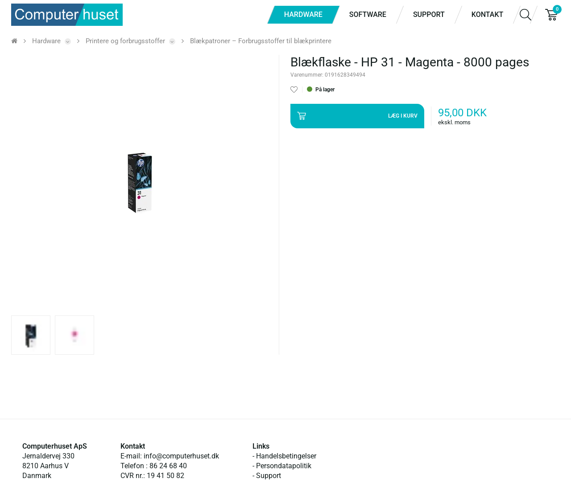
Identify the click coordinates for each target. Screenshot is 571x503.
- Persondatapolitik (281, 466)
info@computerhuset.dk (181, 456)
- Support (266, 475)
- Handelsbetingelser (284, 456)
